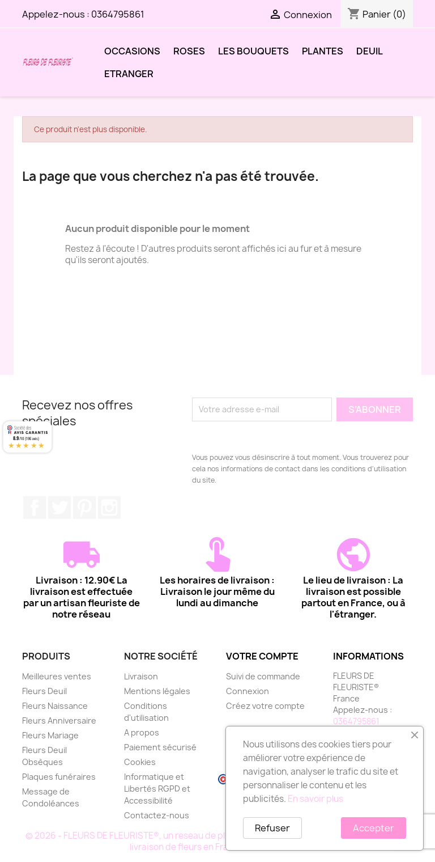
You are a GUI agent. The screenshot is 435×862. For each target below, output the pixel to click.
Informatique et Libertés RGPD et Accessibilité (157, 788)
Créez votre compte (265, 705)
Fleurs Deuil (44, 691)
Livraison (141, 676)
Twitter (59, 507)
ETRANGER (128, 73)
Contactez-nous (156, 815)
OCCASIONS (132, 51)
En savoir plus (315, 799)
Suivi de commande (263, 676)
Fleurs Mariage (50, 735)
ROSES (189, 51)
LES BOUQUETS (253, 51)
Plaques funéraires (59, 776)
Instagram (109, 507)
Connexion (247, 691)
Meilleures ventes (56, 676)
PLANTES (322, 51)
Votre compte (262, 656)
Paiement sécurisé (160, 747)
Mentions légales (157, 691)
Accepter (373, 828)
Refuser (272, 828)
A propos (141, 732)
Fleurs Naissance (55, 705)
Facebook (34, 507)
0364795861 (117, 14)
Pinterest (84, 507)
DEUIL (369, 51)
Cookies (140, 762)
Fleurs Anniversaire (59, 720)
